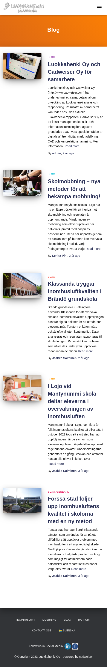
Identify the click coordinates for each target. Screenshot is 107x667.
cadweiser (86, 656)
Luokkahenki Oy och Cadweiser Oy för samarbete (74, 71)
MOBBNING (49, 619)
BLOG (67, 619)
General (63, 491)
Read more (72, 146)
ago (68, 153)
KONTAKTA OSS (41, 630)
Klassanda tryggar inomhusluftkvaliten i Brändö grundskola (75, 291)
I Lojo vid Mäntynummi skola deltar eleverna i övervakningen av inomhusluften (72, 401)
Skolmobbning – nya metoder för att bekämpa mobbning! (74, 188)
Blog (51, 57)
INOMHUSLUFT (26, 619)
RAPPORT (84, 619)
